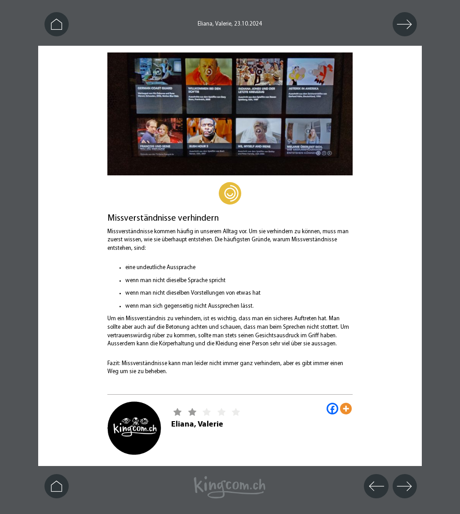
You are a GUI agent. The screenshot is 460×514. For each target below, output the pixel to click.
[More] (346, 408)
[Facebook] (332, 408)
